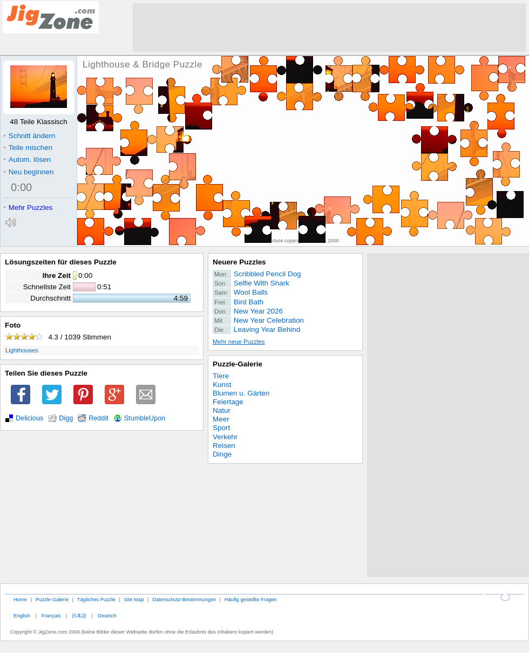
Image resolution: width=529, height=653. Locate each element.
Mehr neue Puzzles (238, 341)
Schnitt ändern (29, 136)
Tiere (221, 376)
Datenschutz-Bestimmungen (184, 599)
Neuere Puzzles (239, 262)
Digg (66, 418)
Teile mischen (27, 148)
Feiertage (228, 402)
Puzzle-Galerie (237, 364)
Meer (221, 419)
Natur (221, 410)
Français (51, 615)
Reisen (224, 445)
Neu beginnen (28, 172)
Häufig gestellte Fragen (251, 599)
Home (20, 599)
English (21, 615)
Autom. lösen (27, 159)
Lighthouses (21, 350)
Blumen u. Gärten (241, 393)
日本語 (79, 615)
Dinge (222, 454)
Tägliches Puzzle (96, 599)
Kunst (222, 384)
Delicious (29, 418)
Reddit (98, 418)
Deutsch (107, 615)
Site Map (134, 599)
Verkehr (225, 437)
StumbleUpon (145, 418)
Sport (221, 428)
